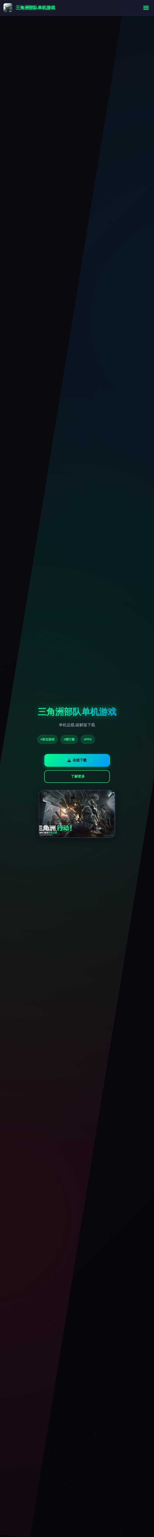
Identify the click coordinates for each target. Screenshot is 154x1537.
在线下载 (77, 760)
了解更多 (78, 776)
